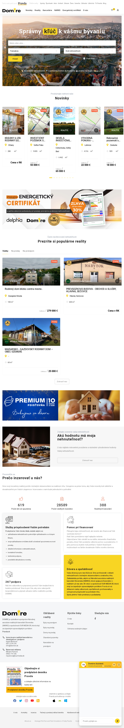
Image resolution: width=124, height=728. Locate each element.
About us (28, 708)
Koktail (60, 3)
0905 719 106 (11, 641)
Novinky (29, 10)
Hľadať (15, 59)
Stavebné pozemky (50, 625)
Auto (55, 3)
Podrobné (89, 58)
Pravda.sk (106, 574)
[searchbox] (62, 43)
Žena (72, 3)
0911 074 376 (11, 631)
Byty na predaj (48, 615)
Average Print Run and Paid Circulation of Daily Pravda (53, 708)
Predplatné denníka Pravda (20, 677)
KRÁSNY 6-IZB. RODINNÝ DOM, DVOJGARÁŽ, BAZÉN (29, 139)
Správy (42, 3)
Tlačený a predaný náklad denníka (52, 700)
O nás (85, 10)
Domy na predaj (49, 620)
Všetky (5, 238)
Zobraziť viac (62, 369)
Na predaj (15, 238)
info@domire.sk (12, 633)
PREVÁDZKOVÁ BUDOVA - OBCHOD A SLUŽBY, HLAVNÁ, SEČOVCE (91, 277)
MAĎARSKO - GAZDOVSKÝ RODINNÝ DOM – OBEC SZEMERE (29, 337)
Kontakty (24, 700)
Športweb (49, 3)
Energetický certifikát (72, 10)
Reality (37, 10)
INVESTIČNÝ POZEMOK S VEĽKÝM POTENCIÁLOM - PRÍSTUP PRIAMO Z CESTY (90, 139)
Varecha (77, 3)
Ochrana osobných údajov (77, 616)
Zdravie (66, 3)
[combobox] (62, 43)
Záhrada (84, 3)
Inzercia (33, 700)
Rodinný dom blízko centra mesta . (24, 276)
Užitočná (91, 3)
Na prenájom (28, 238)
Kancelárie (47, 10)
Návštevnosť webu (73, 700)
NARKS (57, 10)
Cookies (78, 708)
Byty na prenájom (50, 610)
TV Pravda (98, 3)
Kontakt (70, 611)
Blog (104, 3)
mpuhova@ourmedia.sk (15, 643)
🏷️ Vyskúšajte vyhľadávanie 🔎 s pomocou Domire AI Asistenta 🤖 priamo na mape (57, 71)
